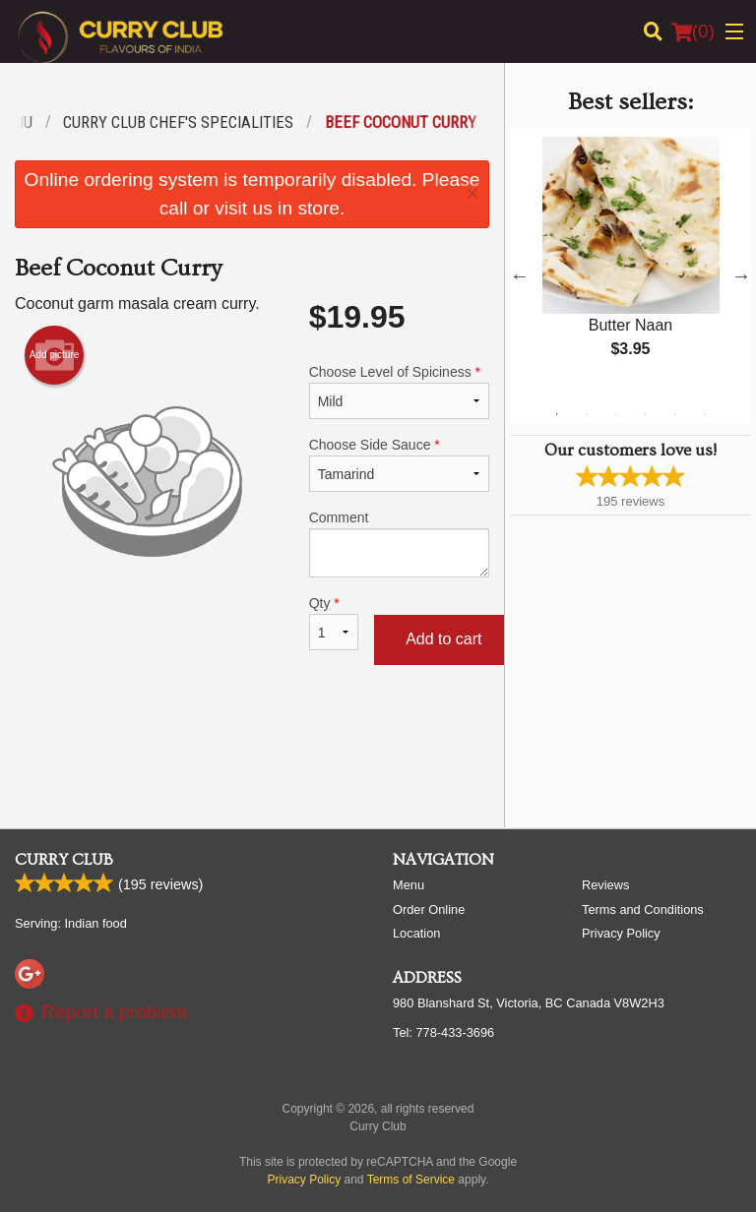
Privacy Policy (621, 933)
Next (741, 275)
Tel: (443, 1032)
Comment (399, 543)
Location (416, 933)
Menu (408, 885)
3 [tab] (615, 414)
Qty (333, 622)
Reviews (605, 885)
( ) (693, 31)
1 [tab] (556, 414)
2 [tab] (586, 414)
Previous (520, 275)
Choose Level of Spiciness (399, 391)
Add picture (55, 355)
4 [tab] (645, 414)
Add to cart (443, 639)
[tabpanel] (630, 263)
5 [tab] (674, 414)
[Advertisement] (252, 748)
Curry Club (64, 860)
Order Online (429, 909)
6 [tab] (704, 414)
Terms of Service (411, 1179)
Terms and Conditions (643, 909)
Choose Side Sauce (399, 464)
